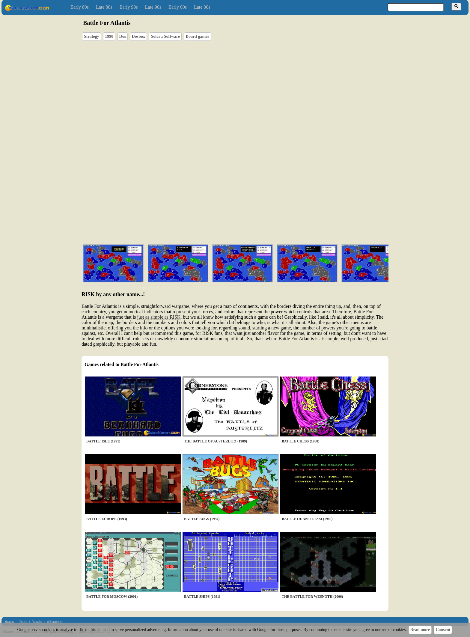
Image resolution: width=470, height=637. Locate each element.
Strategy (91, 36)
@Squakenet (54, 621)
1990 (109, 36)
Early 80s (79, 7)
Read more (420, 629)
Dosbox (138, 36)
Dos (122, 36)
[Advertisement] (252, 211)
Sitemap (9, 621)
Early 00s (177, 7)
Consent (443, 629)
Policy (23, 621)
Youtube (37, 621)
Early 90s (129, 7)
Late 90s (153, 7)
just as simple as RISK (158, 317)
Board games (197, 36)
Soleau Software (165, 36)
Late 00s (202, 7)
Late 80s (104, 7)
